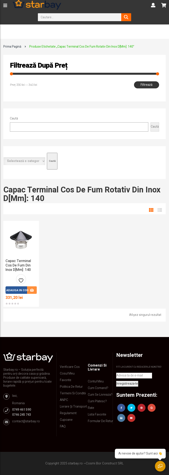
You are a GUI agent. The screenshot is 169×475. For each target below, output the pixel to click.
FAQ (63, 426)
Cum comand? (98, 388)
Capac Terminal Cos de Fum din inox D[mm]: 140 (18, 265)
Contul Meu (96, 381)
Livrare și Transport (73, 406)
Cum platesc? (97, 401)
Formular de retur (100, 421)
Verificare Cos (70, 367)
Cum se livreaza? (100, 394)
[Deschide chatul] (160, 466)
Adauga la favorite (21, 281)
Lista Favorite (97, 414)
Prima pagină (12, 46)
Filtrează (146, 84)
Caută (14, 118)
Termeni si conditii (73, 393)
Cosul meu (67, 373)
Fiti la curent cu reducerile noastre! (139, 367)
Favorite (65, 380)
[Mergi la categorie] (52, 161)
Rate (91, 408)
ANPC (64, 400)
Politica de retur (71, 386)
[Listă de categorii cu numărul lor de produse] (24, 161)
